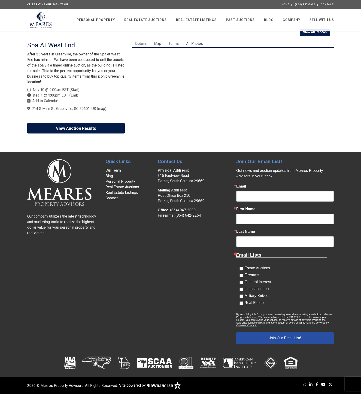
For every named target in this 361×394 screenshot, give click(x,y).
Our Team (113, 170)
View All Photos (315, 32)
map (101, 108)
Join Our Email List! (285, 338)
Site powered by (150, 385)
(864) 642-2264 (188, 215)
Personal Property (95, 20)
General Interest (258, 282)
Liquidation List (257, 289)
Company (291, 20)
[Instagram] (304, 384)
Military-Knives (257, 296)
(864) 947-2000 (305, 4)
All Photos (194, 43)
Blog (268, 20)
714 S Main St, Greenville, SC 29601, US (64, 108)
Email (241, 186)
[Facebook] (317, 384)
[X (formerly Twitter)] (330, 384)
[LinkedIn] (310, 384)
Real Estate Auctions (145, 20)
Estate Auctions (257, 268)
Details (141, 43)
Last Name (245, 231)
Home (285, 4)
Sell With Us (321, 20)
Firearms (252, 275)
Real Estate (254, 303)
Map (157, 43)
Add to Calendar (45, 101)
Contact (327, 4)
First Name (245, 209)
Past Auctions (240, 20)
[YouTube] (323, 384)
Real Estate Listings (196, 20)
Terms (174, 43)
